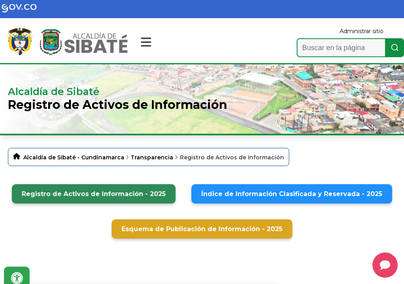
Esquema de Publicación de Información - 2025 (202, 229)
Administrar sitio (361, 31)
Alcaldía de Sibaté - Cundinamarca (73, 157)
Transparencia (152, 157)
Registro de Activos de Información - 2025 (94, 194)
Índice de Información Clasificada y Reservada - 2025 (291, 194)
